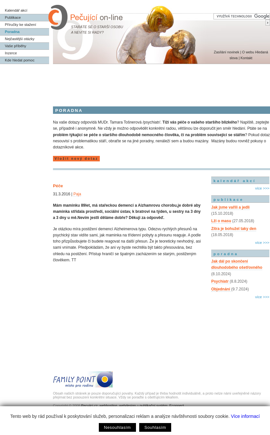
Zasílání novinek (226, 52)
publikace (228, 199)
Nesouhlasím (117, 427)
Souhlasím (155, 427)
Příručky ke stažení (20, 25)
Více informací (245, 416)
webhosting (108, 406)
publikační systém (153, 406)
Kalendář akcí (16, 10)
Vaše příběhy (15, 46)
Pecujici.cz (89, 406)
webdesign (127, 406)
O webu (248, 52)
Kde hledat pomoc (20, 60)
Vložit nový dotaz (76, 158)
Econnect (176, 406)
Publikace (13, 17)
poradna (225, 254)
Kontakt (247, 58)
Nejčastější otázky (20, 39)
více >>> (262, 188)
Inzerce (11, 53)
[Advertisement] (135, 81)
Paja (77, 194)
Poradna (12, 32)
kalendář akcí (234, 181)
